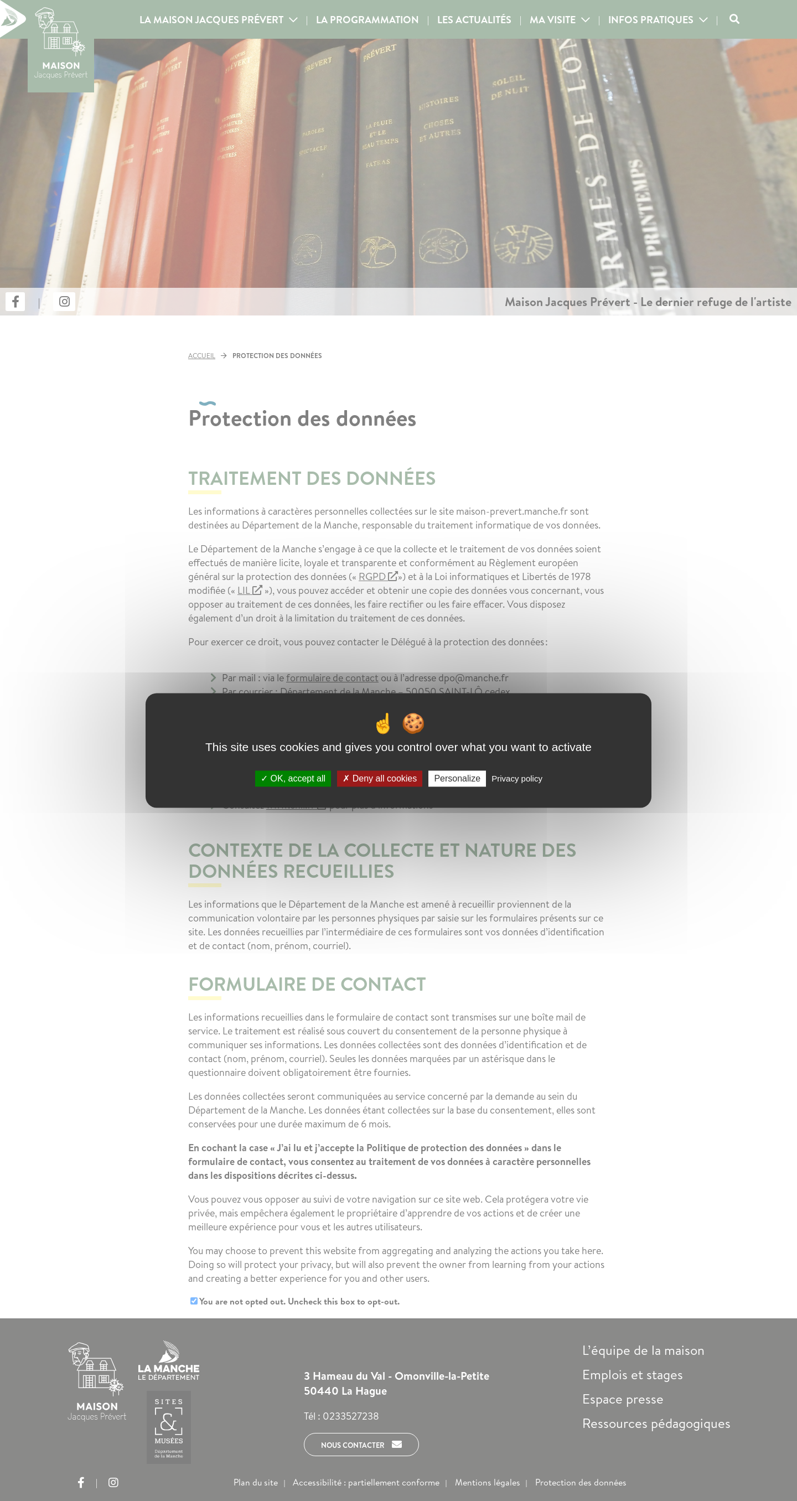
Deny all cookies (380, 778)
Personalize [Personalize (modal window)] (457, 778)
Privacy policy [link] (516, 778)
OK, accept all (293, 778)
